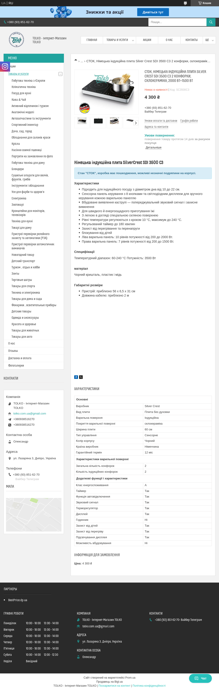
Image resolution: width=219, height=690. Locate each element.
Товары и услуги (117, 40)
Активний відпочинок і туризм (30, 106)
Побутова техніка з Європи (28, 81)
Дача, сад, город (22, 131)
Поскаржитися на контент (114, 685)
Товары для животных (25, 330)
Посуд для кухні (21, 93)
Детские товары (21, 311)
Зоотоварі (18, 205)
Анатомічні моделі (23, 112)
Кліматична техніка (24, 87)
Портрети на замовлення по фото (32, 156)
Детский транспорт (23, 261)
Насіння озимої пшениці (27, 150)
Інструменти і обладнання (28, 186)
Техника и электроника (26, 293)
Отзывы (13, 351)
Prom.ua (130, 677)
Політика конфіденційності (149, 685)
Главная (91, 40)
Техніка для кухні (22, 221)
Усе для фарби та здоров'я (28, 192)
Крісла (16, 144)
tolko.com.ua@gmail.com (29, 413)
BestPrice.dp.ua (17, 600)
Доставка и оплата (20, 358)
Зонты (15, 274)
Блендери (18, 169)
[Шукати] (210, 22)
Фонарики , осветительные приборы (34, 305)
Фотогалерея (16, 365)
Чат (200, 678)
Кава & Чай (19, 100)
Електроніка (19, 198)
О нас (169, 40)
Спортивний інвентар (25, 125)
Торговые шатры (22, 280)
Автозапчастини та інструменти (31, 118)
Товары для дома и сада (27, 299)
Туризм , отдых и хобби (26, 267)
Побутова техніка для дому (28, 163)
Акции (147, 40)
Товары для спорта (23, 286)
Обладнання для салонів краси (31, 137)
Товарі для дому (22, 228)
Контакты (191, 40)
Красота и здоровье (24, 324)
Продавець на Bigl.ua (109, 681)
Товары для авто (22, 337)
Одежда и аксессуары (25, 318)
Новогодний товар (23, 255)
